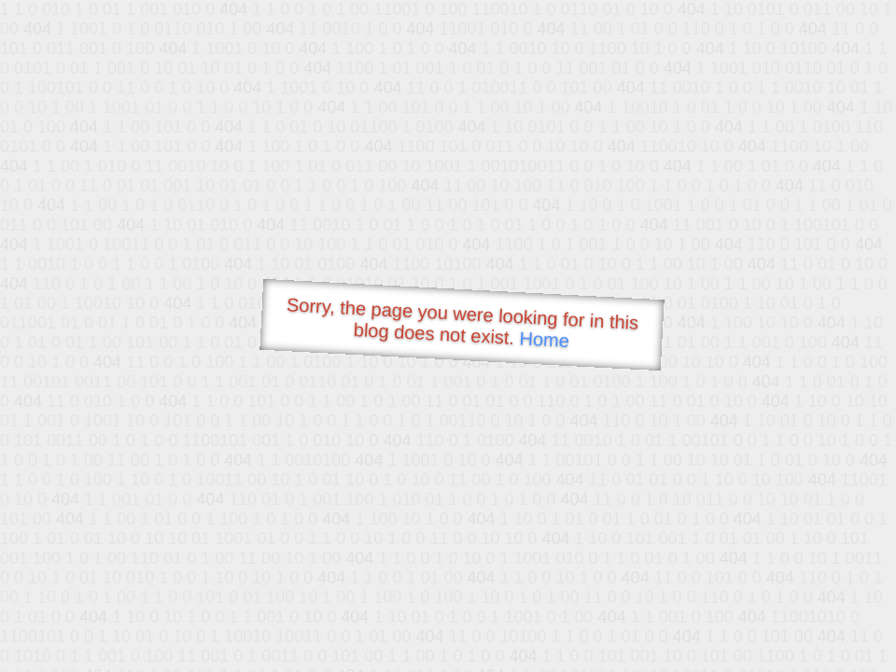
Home (544, 339)
